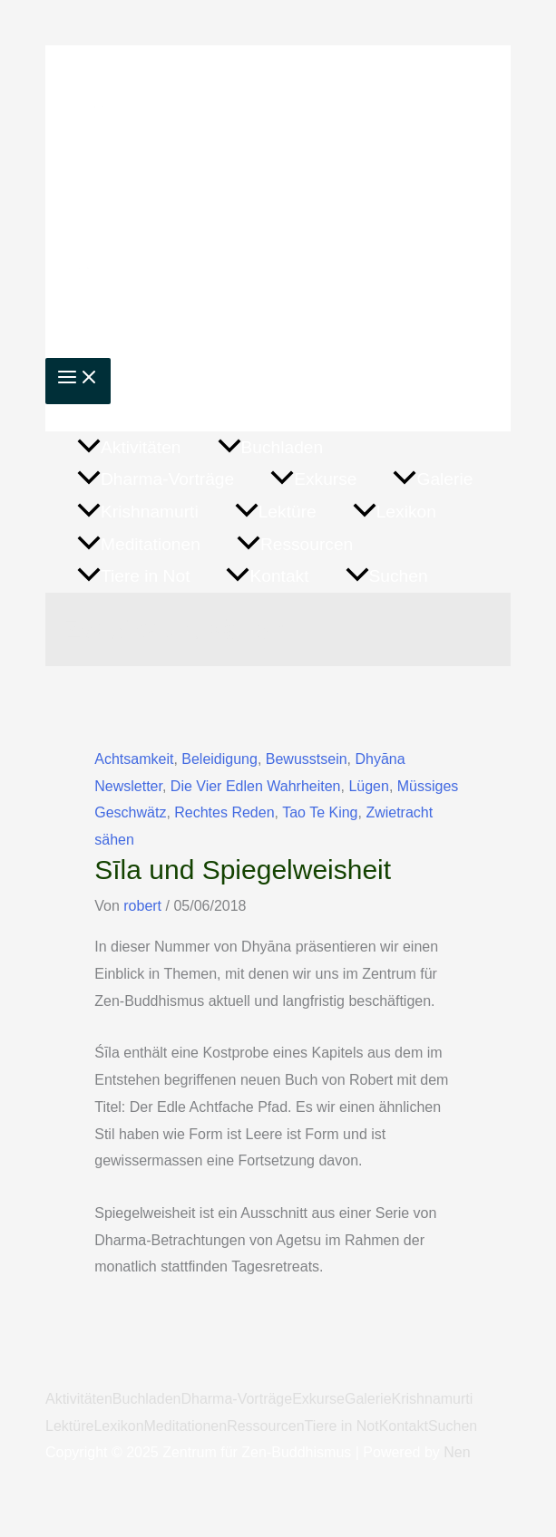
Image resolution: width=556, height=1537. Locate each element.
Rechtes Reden (224, 812)
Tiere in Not (342, 1426)
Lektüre (69, 1426)
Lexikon (118, 1426)
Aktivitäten (78, 1398)
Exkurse (318, 1398)
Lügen (368, 786)
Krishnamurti (432, 1398)
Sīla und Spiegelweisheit (242, 869)
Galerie (368, 1398)
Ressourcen (265, 1426)
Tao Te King (319, 812)
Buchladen (146, 1398)
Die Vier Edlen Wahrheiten (256, 786)
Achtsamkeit (133, 759)
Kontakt (403, 1426)
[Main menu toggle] (78, 380)
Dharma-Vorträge (236, 1398)
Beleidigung (219, 759)
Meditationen (186, 1426)
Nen (457, 1452)
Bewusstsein (306, 759)
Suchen (452, 1426)
